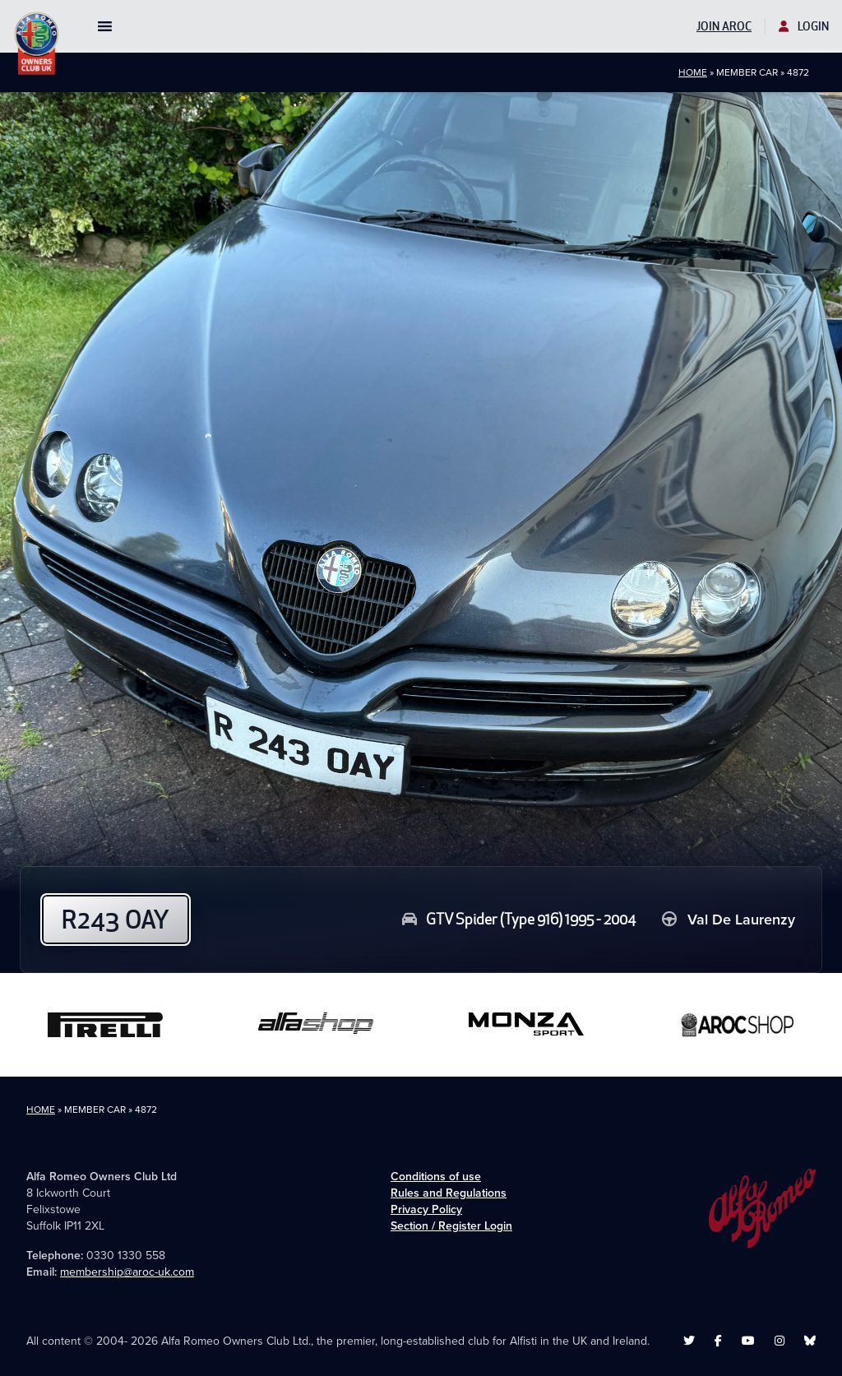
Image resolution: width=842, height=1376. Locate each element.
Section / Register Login (451, 1226)
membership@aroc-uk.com (127, 1272)
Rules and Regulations (449, 1193)
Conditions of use (436, 1176)
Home (692, 72)
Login (804, 26)
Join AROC (724, 26)
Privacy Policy (426, 1209)
